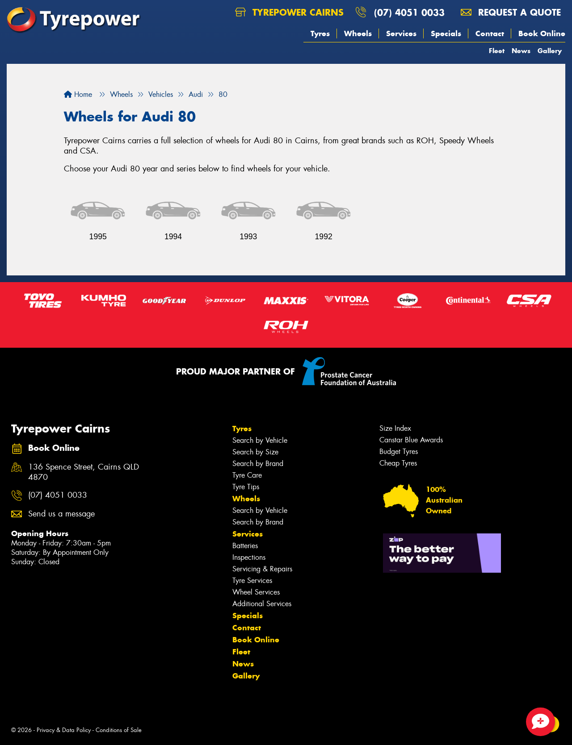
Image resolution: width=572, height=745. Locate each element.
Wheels (358, 33)
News (521, 50)
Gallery (550, 50)
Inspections (248, 557)
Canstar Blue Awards (411, 440)
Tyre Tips (245, 486)
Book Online (541, 33)
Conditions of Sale (119, 730)
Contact (489, 33)
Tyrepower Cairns (289, 12)
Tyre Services (252, 580)
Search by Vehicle (259, 440)
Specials (446, 33)
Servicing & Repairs (262, 569)
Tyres (320, 33)
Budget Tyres (398, 451)
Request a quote (511, 12)
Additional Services (261, 603)
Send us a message (61, 514)
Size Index (395, 428)
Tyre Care (247, 475)
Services (401, 33)
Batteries (245, 545)
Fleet (497, 50)
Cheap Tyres (398, 463)
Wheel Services (256, 592)
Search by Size (255, 452)
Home (78, 94)
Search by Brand (257, 463)
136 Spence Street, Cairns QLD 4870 (83, 472)
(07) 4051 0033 (409, 12)
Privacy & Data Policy (64, 730)
